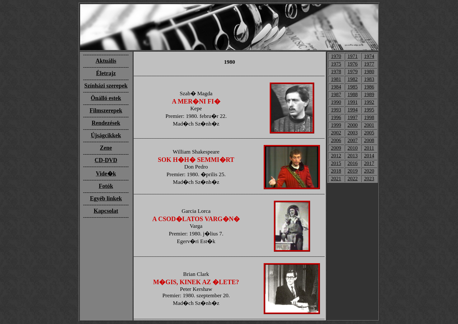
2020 (369, 171)
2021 (336, 178)
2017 (369, 163)
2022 (353, 178)
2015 (336, 163)
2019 (353, 171)
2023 (369, 178)
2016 (353, 163)
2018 (336, 171)
